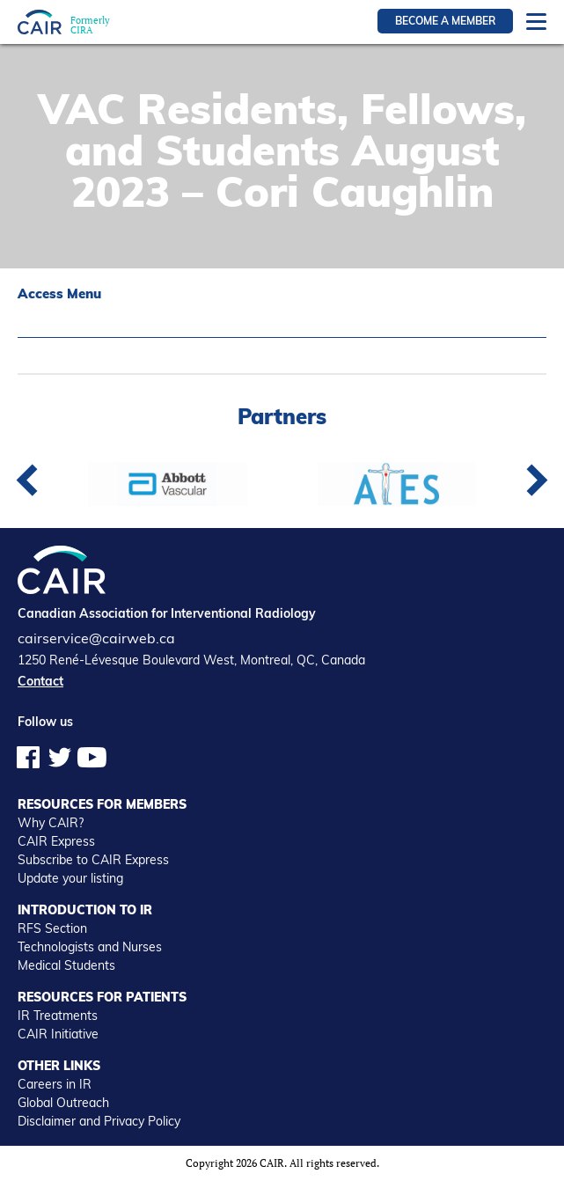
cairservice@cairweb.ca (96, 638)
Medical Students (66, 965)
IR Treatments (58, 1015)
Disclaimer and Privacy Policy (99, 1121)
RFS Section (52, 928)
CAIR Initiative (58, 1034)
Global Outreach (63, 1103)
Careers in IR (55, 1084)
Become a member (445, 20)
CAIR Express (56, 841)
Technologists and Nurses (90, 947)
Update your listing (70, 878)
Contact (40, 681)
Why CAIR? (51, 823)
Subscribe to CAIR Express (93, 860)
